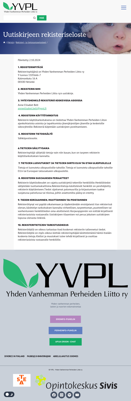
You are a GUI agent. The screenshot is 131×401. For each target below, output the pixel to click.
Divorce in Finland (14, 356)
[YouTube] (77, 394)
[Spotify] (69, 394)
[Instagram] (61, 394)
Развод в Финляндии (39, 356)
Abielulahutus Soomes (65, 356)
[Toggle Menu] (124, 7)
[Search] (20, 18)
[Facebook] (53, 394)
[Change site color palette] (9, 394)
